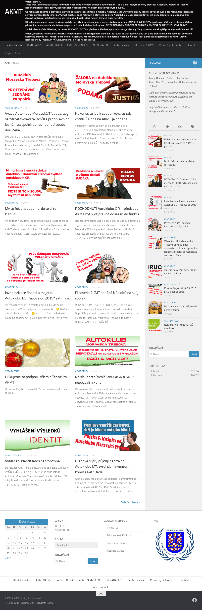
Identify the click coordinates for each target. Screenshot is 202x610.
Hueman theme (45, 603)
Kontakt (191, 45)
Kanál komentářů (116, 543)
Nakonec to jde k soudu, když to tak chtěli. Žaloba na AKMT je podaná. (180, 143)
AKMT (14, 11)
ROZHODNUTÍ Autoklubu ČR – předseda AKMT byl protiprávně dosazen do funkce (180, 183)
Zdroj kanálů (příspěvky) (119, 535)
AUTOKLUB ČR (62, 530)
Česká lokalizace (115, 550)
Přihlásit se (112, 527)
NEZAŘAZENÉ (101, 45)
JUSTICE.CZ (60, 526)
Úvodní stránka (13, 45)
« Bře (8, 557)
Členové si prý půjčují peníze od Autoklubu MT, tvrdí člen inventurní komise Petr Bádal (102, 466)
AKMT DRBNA (54, 45)
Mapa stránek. (13, 53)
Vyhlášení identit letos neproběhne (32, 461)
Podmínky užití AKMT (171, 45)
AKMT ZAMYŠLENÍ (77, 45)
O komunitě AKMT (144, 45)
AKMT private (121, 45)
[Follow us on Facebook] (195, 63)
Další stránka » (130, 502)
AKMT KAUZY (34, 45)
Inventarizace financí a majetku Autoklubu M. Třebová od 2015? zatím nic (180, 205)
